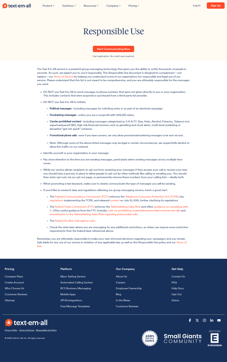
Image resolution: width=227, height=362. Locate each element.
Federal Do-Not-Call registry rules (75, 220)
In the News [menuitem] (123, 300)
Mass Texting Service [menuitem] (73, 276)
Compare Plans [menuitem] (14, 276)
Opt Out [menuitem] (177, 294)
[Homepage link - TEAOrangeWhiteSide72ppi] (26, 324)
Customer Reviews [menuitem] (16, 294)
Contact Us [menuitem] (178, 276)
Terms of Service (63, 76)
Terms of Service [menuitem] (26, 330)
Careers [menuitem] (120, 282)
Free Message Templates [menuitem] (75, 306)
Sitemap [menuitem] (10, 300)
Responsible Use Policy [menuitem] (46, 330)
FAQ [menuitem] (174, 282)
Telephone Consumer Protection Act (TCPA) (151, 196)
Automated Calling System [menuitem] (76, 282)
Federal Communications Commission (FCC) (82, 196)
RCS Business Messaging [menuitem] (75, 288)
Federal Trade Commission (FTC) (74, 206)
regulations (56, 200)
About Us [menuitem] (121, 276)
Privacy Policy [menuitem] (11, 330)
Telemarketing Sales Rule (126, 206)
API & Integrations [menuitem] (71, 300)
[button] (190, 321)
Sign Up (216, 5)
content (114, 200)
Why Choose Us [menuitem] (14, 288)
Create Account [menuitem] (14, 282)
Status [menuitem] (175, 300)
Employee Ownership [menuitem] (129, 288)
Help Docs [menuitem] (178, 288)
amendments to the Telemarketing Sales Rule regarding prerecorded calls (94, 214)
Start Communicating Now (113, 49)
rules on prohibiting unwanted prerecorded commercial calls (144, 210)
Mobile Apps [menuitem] (68, 294)
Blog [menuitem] (118, 294)
